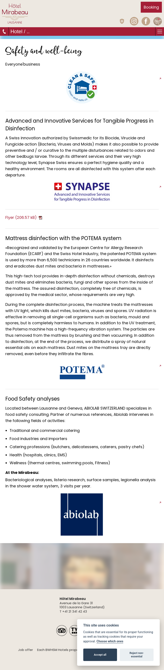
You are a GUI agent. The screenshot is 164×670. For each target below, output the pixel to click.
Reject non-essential (137, 654)
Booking (151, 7)
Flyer (23, 217)
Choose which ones (110, 641)
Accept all (100, 654)
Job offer (25, 650)
